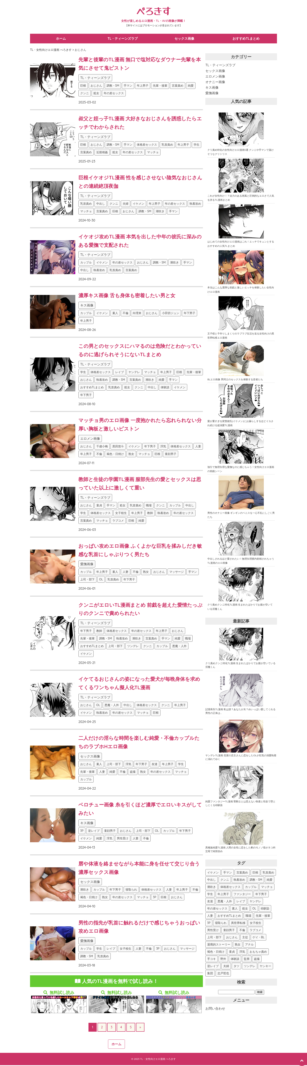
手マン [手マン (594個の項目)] (227, 873)
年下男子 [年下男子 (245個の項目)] (261, 895)
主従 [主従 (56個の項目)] (245, 938)
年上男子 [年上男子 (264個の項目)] (223, 895)
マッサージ (176, 572)
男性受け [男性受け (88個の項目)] (213, 931)
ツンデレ (133, 647)
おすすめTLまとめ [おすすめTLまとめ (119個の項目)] (229, 916)
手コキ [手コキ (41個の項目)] (211, 960)
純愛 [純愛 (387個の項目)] (269, 880)
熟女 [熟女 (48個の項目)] (238, 945)
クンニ (84, 94)
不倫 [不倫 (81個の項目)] (242, 931)
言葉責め (177, 86)
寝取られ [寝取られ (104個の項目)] (221, 924)
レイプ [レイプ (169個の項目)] (240, 902)
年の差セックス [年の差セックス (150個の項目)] (217, 909)
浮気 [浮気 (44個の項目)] (242, 952)
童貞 (99, 506)
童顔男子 (170, 455)
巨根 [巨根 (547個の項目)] (255, 873)
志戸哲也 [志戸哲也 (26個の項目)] (223, 974)
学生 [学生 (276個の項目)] (210, 895)
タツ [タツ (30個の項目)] (236, 967)
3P (82, 831)
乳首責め (167, 145)
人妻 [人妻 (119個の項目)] (210, 916)
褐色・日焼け (115, 455)
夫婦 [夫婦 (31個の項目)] (226, 967)
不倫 (125, 314)
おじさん (96, 86)
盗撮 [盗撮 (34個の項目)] (257, 960)
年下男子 (189, 314)
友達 (154, 765)
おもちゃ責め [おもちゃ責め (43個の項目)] (258, 952)
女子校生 (121, 514)
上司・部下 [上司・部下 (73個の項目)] (214, 938)
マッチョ (153, 153)
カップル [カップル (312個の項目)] (251, 888)
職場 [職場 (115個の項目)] (248, 916)
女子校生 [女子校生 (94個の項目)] (255, 924)
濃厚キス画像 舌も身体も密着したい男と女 (126, 296)
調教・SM (113, 86)
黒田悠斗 (118, 447)
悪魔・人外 (179, 647)
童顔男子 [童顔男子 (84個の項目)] (229, 931)
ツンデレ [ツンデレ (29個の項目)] (249, 967)
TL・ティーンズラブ (123, 39)
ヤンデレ (134, 373)
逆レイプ (94, 831)
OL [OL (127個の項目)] (254, 909)
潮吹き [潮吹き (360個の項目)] (211, 888)
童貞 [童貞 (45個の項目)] (232, 952)
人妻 (198, 447)
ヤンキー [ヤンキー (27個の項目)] (265, 967)
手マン (128, 86)
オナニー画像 (215, 83)
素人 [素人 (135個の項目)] (235, 909)
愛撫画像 (86, 565)
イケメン (138, 204)
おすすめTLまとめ (246, 39)
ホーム (61, 39)
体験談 (165, 388)
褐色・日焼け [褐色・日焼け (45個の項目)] (215, 952)
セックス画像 (184, 39)
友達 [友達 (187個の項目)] (210, 902)
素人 (115, 314)
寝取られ (131, 890)
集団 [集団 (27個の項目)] (210, 974)
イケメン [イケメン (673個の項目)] (213, 873)
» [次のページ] (140, 1028)
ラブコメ (118, 521)
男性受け (122, 839)
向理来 (137, 314)
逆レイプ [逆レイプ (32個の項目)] (213, 967)
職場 (149, 506)
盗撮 (133, 772)
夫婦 (125, 204)
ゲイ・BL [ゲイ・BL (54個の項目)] (258, 938)
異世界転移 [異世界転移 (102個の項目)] (238, 924)
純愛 (191, 86)
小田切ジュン (170, 314)
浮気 (163, 447)
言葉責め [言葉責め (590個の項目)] (242, 873)
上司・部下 (87, 580)
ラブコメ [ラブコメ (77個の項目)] (255, 931)
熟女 (131, 455)
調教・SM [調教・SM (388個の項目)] (256, 880)
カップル (86, 263)
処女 (96, 94)
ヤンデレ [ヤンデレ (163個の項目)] (255, 902)
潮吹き (160, 212)
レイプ (119, 373)
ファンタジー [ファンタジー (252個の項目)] (242, 895)
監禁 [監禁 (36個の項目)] (247, 960)
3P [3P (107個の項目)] (208, 924)
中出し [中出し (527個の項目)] (211, 880)
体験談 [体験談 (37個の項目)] (235, 960)
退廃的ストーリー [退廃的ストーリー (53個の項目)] (218, 945)
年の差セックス (114, 94)
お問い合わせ (215, 1009)
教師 (150, 514)
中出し (100, 204)
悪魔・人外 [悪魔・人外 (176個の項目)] (224, 902)
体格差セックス (147, 145)
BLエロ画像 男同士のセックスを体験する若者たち (235, 380)
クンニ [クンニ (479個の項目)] (224, 880)
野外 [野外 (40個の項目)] (223, 960)
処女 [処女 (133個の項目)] (245, 909)
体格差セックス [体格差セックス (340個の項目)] (230, 888)
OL (101, 580)
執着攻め (195, 204)
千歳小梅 (102, 447)
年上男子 (142, 86)
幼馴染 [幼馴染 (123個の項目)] (265, 909)
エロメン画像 (90, 439)
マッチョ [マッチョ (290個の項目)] (267, 888)
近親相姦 (102, 153)
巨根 (83, 86)
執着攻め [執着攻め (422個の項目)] (239, 880)
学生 (196, 145)
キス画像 (86, 306)
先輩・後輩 (160, 86)
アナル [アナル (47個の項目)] (249, 945)
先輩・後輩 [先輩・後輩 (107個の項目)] (263, 916)
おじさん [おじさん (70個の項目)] (232, 938)
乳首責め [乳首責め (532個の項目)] (268, 873)
